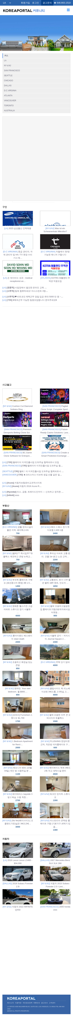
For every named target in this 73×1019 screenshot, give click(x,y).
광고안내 (44, 1003)
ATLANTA (8, 95)
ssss (10, 495)
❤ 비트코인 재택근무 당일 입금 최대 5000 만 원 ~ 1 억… (35, 296)
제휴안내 (36, 1003)
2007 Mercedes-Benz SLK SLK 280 (55, 854)
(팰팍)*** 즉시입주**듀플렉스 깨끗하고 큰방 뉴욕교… (17, 548)
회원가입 (25, 2)
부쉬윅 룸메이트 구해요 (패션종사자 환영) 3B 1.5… (17, 575)
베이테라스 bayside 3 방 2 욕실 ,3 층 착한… (17, 789)
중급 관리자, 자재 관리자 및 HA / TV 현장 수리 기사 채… (17, 246)
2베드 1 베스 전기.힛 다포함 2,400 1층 (55, 522)
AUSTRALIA (9, 110)
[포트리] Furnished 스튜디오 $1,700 (17, 710)
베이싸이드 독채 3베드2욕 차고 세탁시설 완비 (55, 763)
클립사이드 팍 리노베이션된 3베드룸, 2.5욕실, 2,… (55, 683)
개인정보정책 (27, 1003)
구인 (4, 207)
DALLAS (7, 85)
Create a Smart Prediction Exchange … (55, 446)
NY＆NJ (7, 65)
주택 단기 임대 (55, 655)
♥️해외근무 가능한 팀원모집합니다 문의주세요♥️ (29, 300)
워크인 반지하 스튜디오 (55, 789)
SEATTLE (8, 75)
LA (4, 2)
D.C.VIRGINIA (10, 90)
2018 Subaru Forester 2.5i (17, 877)
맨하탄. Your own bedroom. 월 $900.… (17, 683)
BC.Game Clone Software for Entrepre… (17, 446)
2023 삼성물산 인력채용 (17, 220)
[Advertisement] (36, 158)
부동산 (5, 505)
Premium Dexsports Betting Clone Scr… (17, 423)
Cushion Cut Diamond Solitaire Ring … (17, 399)
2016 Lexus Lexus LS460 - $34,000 (17, 854)
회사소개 (10, 1003)
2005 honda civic (55, 900)
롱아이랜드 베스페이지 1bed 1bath (17, 631)
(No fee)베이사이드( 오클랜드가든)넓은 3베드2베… (17, 816)
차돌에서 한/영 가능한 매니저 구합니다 (55, 245)
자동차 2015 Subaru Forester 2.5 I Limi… (55, 877)
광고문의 (47, 2)
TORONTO (9, 105)
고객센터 (52, 1003)
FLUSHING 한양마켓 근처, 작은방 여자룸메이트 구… (55, 736)
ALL (6, 55)
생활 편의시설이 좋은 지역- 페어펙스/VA (17, 522)
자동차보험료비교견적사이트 (22, 483)
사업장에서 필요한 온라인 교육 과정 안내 (27, 287)
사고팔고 (6, 384)
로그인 (35, 2)
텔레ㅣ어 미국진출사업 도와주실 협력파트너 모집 (34, 471)
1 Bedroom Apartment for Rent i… (17, 736)
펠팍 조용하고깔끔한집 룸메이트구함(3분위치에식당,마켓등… (55, 602)
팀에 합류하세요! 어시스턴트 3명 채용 (26, 291)
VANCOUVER (10, 100)
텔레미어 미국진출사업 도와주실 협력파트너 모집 (30, 462)
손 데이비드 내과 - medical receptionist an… (17, 271)
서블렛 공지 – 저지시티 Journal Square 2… (55, 631)
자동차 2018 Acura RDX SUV (24, 486)
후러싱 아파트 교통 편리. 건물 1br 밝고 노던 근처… (55, 548)
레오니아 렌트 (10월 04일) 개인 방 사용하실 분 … (17, 763)
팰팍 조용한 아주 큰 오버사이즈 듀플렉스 (55, 710)
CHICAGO (8, 80)
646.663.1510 (64, 2)
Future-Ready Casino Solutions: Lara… (55, 423)
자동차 (5, 839)
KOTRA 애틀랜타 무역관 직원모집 (55, 271)
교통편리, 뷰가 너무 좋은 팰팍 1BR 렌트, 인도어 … (55, 575)
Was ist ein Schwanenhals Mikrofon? (55, 222)
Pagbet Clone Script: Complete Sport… (55, 399)
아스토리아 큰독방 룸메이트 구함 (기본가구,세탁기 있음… (55, 817)
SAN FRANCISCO (12, 70)
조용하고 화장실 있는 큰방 (17, 657)
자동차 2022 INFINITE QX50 (17, 900)
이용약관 (18, 1003)
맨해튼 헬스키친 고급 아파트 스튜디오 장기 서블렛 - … (17, 602)
